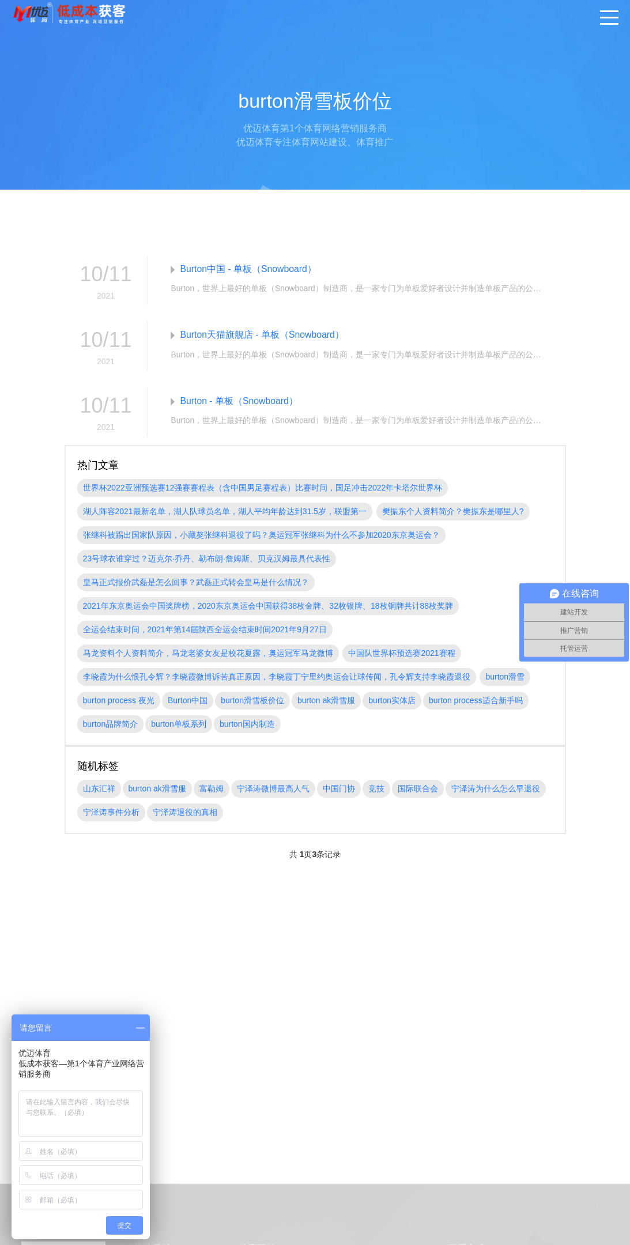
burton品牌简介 (110, 725)
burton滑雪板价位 (252, 701)
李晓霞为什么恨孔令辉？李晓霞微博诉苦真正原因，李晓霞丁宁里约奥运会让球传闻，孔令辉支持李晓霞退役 (276, 677)
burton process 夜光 (119, 701)
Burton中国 (188, 701)
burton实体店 (392, 701)
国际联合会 (418, 789)
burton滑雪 (505, 677)
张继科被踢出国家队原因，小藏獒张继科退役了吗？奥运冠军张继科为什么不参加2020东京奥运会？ (261, 536)
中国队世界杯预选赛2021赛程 (401, 654)
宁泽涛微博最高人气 (273, 789)
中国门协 (339, 789)
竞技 (376, 789)
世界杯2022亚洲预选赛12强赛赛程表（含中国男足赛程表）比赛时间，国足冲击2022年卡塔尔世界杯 (263, 488)
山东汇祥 (99, 789)
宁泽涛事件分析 (111, 813)
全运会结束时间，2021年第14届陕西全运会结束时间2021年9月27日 (205, 630)
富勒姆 (211, 789)
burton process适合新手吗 (476, 701)
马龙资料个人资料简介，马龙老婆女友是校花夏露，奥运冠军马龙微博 (208, 654)
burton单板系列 (178, 725)
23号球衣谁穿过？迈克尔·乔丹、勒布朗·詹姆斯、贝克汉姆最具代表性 (206, 559)
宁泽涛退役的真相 (185, 813)
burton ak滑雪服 (326, 701)
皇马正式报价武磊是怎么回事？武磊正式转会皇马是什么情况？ (196, 583)
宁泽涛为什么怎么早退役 (495, 789)
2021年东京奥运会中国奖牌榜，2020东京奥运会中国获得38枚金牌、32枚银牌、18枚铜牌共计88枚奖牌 (268, 607)
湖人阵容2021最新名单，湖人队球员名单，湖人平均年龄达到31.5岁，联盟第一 (225, 512)
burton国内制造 (247, 725)
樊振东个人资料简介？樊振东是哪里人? (453, 512)
